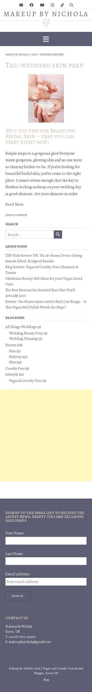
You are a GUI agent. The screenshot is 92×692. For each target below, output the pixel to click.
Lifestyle (11, 374)
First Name (14, 533)
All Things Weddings (21, 326)
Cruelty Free (15, 368)
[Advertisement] (46, 435)
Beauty (10, 344)
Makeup (15, 356)
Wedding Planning (23, 338)
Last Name (14, 553)
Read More (14, 204)
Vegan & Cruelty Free (25, 380)
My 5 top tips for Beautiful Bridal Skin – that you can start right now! (40, 136)
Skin (12, 362)
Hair (12, 351)
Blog (46, 679)
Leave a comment (16, 215)
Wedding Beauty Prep (26, 333)
